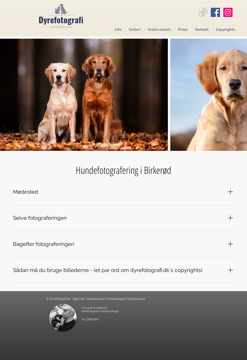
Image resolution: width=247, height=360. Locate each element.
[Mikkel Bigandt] (202, 12)
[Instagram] (228, 12)
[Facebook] (215, 12)
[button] (118, 30)
